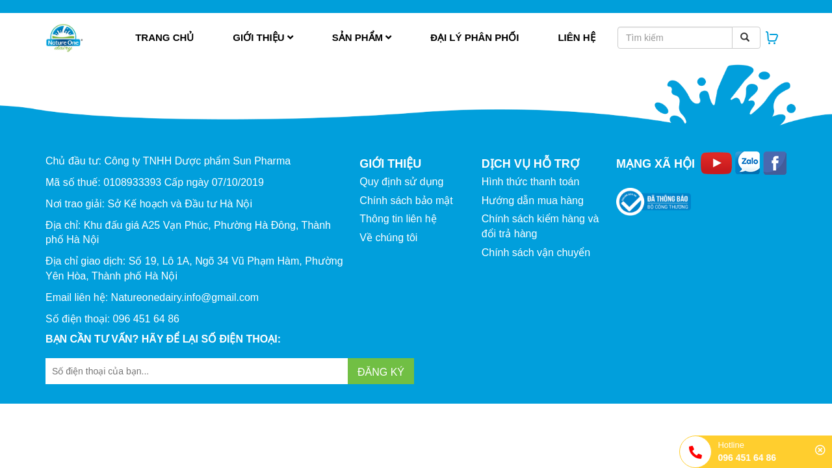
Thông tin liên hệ (397, 218)
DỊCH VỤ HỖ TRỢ (530, 163)
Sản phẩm (362, 37)
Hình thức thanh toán (531, 181)
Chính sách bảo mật (405, 200)
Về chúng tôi (388, 237)
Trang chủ (164, 37)
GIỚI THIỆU (390, 163)
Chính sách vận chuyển (536, 252)
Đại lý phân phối (474, 37)
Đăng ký (381, 372)
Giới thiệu (262, 37)
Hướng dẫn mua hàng (533, 200)
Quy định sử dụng (401, 181)
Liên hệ (576, 37)
